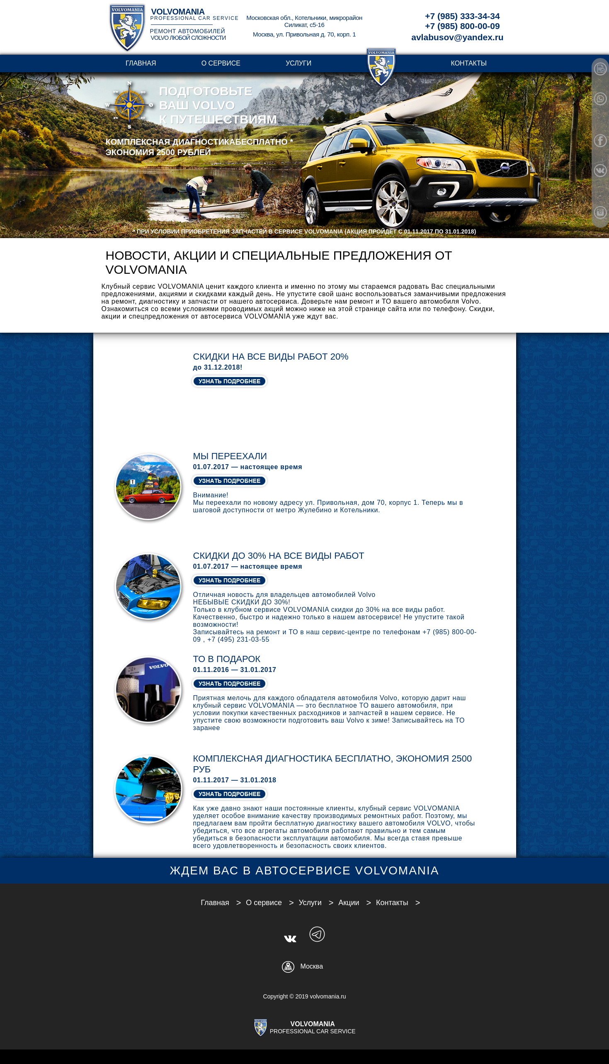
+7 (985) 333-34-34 (462, 16)
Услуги (298, 63)
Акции (348, 902)
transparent (381, 63)
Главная (141, 63)
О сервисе (220, 63)
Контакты (469, 63)
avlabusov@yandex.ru (457, 37)
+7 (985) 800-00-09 (462, 26)
